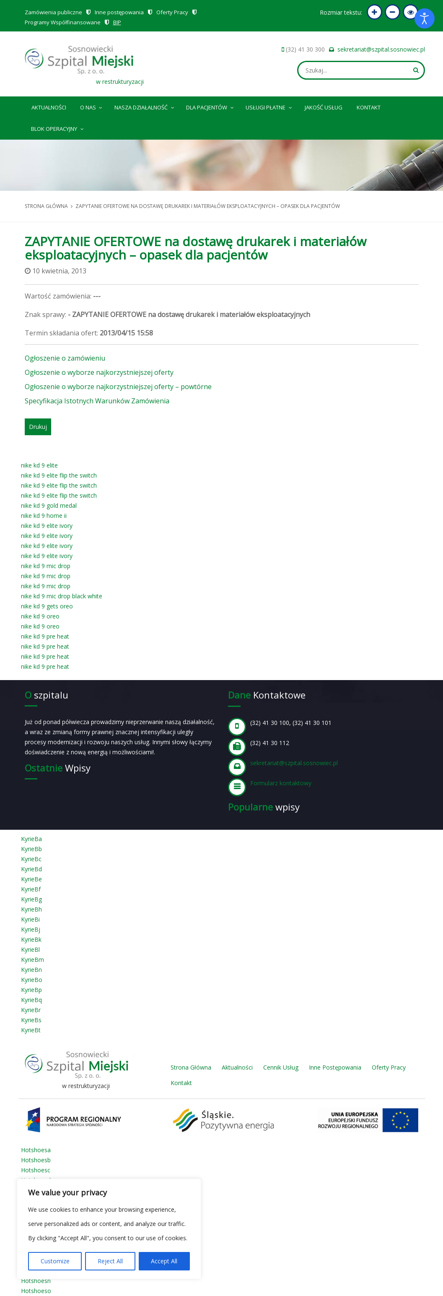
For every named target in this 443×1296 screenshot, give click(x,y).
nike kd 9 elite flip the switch (59, 475)
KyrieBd (31, 869)
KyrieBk (31, 939)
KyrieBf (31, 889)
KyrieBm (32, 960)
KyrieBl (30, 949)
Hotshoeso (36, 1291)
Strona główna (46, 206)
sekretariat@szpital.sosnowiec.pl (381, 49)
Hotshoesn (36, 1281)
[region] (109, 1229)
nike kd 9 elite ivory (47, 526)
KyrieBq (31, 1000)
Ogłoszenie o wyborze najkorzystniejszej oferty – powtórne (118, 386)
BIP (117, 22)
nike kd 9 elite (39, 465)
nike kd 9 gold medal (49, 505)
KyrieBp (31, 990)
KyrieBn (31, 970)
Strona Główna (191, 1067)
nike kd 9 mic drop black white (61, 596)
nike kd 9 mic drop (45, 566)
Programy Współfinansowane (63, 22)
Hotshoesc (35, 1170)
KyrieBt (31, 1030)
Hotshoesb (36, 1160)
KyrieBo (31, 980)
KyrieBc (31, 859)
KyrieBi (30, 919)
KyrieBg (31, 899)
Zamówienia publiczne (53, 12)
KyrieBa (31, 839)
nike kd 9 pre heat (45, 636)
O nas (92, 106)
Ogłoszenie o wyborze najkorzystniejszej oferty (99, 372)
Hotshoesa (36, 1150)
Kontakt (369, 107)
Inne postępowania (119, 12)
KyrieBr (31, 1010)
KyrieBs (31, 1020)
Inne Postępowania (335, 1067)
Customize (55, 1261)
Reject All (110, 1261)
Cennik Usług (280, 1067)
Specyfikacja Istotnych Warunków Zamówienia (97, 400)
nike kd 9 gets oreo (47, 606)
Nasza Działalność (144, 106)
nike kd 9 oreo (40, 616)
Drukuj (38, 427)
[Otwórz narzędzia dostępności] (425, 18)
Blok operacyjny (58, 127)
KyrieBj (30, 929)
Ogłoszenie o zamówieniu (65, 358)
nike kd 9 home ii (44, 515)
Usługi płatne (269, 106)
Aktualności (48, 107)
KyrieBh (31, 909)
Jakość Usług (323, 107)
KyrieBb (31, 849)
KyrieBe (31, 879)
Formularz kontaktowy (280, 783)
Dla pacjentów (210, 106)
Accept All (164, 1261)
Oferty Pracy (172, 12)
